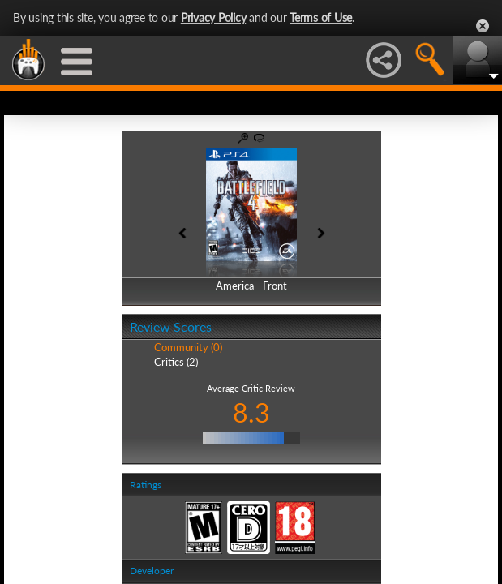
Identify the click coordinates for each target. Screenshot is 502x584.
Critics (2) (176, 361)
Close (482, 25)
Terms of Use (321, 17)
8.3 (251, 412)
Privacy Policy (214, 17)
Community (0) (188, 347)
